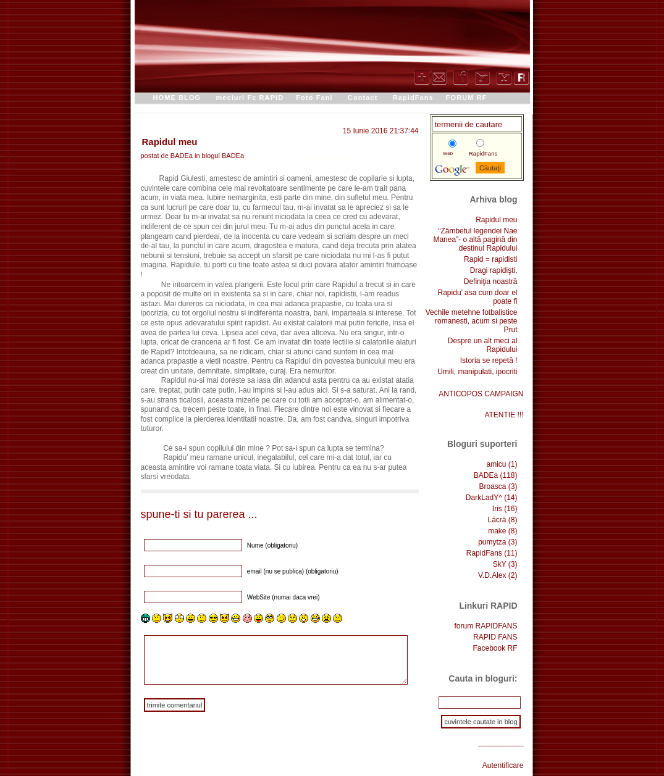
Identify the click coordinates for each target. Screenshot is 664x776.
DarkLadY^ (484, 497)
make (497, 531)
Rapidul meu (170, 141)
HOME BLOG (177, 97)
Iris (497, 508)
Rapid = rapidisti (490, 259)
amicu (496, 464)
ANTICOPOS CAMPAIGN (481, 394)
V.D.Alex (492, 575)
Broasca (492, 486)
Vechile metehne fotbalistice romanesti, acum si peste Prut (472, 321)
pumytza (492, 542)
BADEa (233, 155)
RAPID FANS (495, 637)
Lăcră (496, 519)
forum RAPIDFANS (485, 626)
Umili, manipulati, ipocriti (477, 371)
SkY (499, 564)
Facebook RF (495, 648)
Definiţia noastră (491, 281)
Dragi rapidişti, (494, 270)
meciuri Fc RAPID (250, 97)
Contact (363, 97)
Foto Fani (314, 97)
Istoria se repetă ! (489, 360)
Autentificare (503, 765)
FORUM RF (466, 97)
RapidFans (413, 97)
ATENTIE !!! (503, 415)
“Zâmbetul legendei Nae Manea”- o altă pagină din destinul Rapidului (475, 239)
